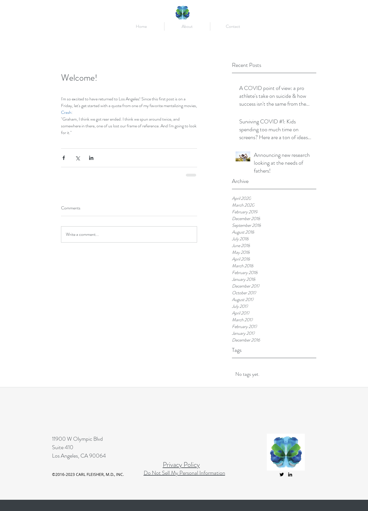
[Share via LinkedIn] (91, 157)
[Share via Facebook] (63, 157)
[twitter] (282, 474)
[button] (187, 26)
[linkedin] (290, 474)
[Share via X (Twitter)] (77, 157)
